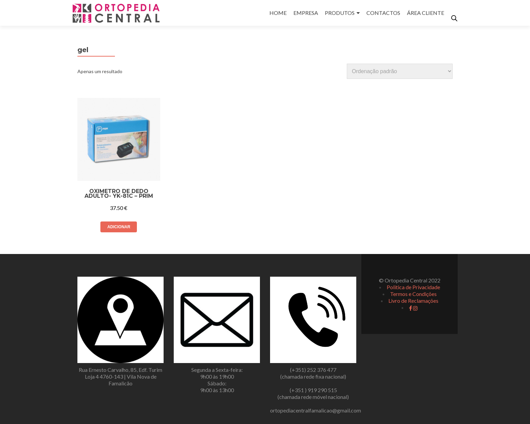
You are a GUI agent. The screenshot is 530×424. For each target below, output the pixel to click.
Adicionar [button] (118, 227)
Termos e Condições (413, 294)
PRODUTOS (340, 12)
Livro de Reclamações (413, 300)
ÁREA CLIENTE (425, 12)
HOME (278, 12)
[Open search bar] (454, 18)
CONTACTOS (383, 12)
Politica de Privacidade (413, 287)
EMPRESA (305, 12)
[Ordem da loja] (400, 71)
